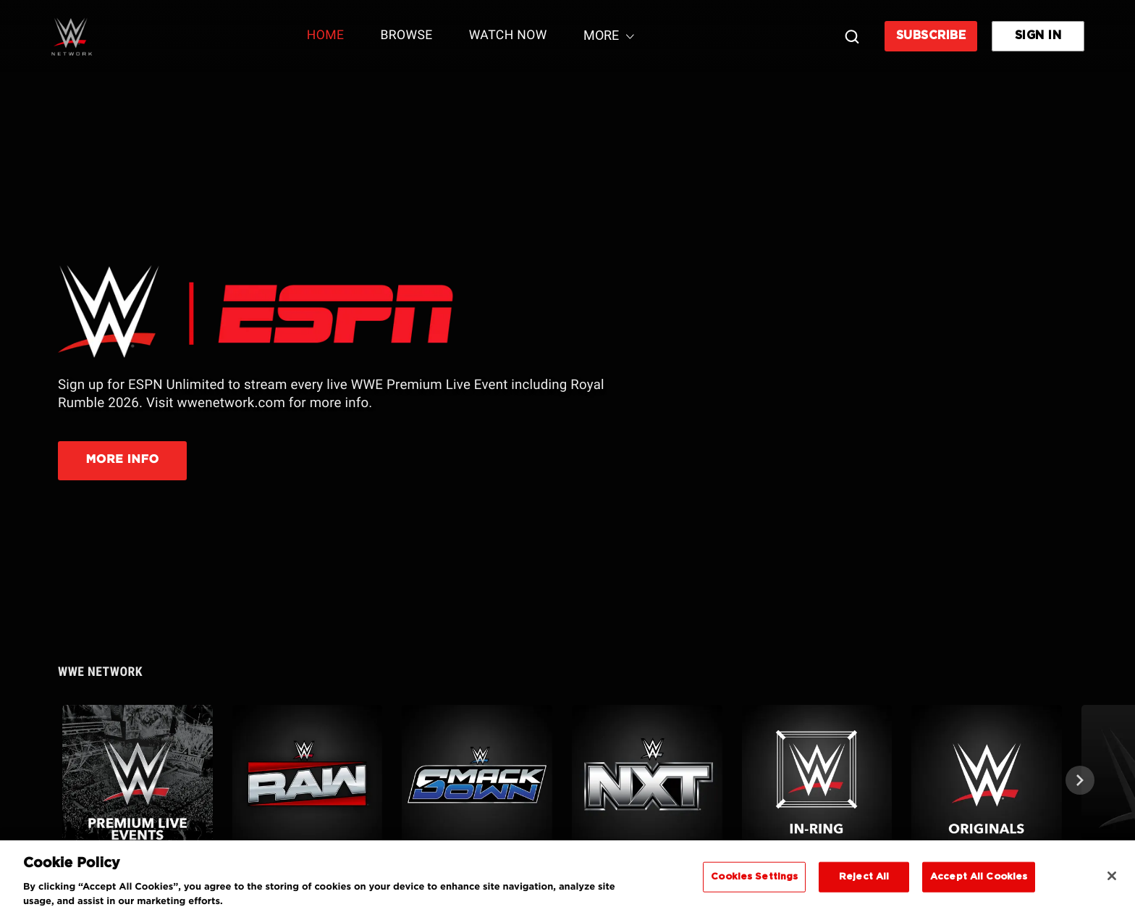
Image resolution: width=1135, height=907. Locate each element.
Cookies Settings (754, 885)
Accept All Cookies (978, 885)
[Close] (1112, 884)
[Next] (1080, 780)
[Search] (852, 36)
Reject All (864, 885)
